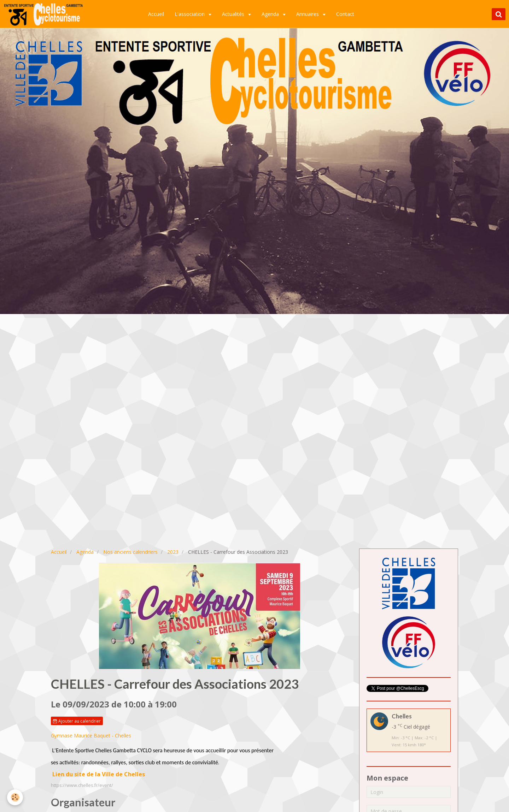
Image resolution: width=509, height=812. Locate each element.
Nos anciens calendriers (130, 552)
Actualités (234, 14)
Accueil (156, 14)
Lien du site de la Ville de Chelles (98, 774)
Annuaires (308, 14)
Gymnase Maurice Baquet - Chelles (91, 735)
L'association (190, 14)
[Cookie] (15, 797)
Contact (345, 14)
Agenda (271, 14)
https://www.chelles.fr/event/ (82, 785)
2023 (173, 552)
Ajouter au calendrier (77, 721)
